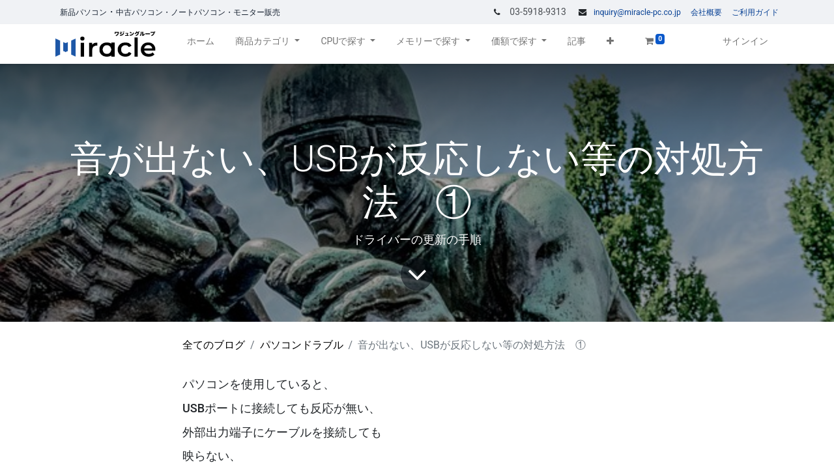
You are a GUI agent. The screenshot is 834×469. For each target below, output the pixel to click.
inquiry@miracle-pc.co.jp (637, 12)
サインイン (745, 41)
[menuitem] (200, 44)
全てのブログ (213, 345)
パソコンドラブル (301, 345)
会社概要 (706, 12)
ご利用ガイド (755, 12)
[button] (610, 44)
